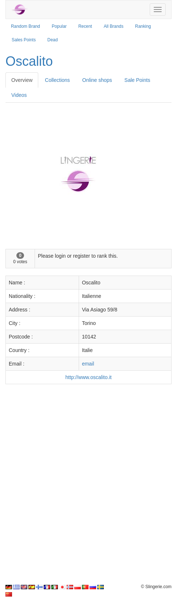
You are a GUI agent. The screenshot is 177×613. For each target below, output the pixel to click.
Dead (52, 39)
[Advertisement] (88, 480)
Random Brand (25, 26)
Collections (57, 80)
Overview (21, 80)
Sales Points (24, 39)
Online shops (97, 80)
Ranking (143, 26)
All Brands (113, 26)
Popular (59, 26)
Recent (85, 26)
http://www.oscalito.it (89, 377)
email (88, 364)
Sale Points (137, 80)
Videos (19, 95)
